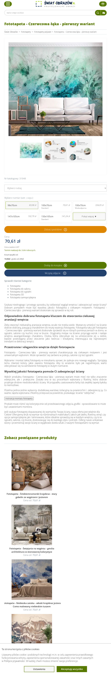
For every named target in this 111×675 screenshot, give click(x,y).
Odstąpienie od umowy (55, 613)
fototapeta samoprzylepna (23, 297)
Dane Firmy (21, 602)
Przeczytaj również (85, 597)
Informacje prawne (53, 597)
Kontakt (19, 616)
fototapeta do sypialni (20, 291)
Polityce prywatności (14, 661)
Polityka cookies (52, 609)
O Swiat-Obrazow (24, 606)
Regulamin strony (52, 602)
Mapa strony (82, 613)
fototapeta (15, 285)
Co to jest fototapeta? (87, 609)
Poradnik (81, 602)
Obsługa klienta (24, 597)
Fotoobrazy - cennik (86, 606)
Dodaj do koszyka (55, 265)
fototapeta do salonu (20, 288)
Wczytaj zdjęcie (53, 273)
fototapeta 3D (17, 294)
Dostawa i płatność (24, 609)
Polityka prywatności (54, 606)
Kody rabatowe (23, 613)
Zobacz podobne (53, 229)
